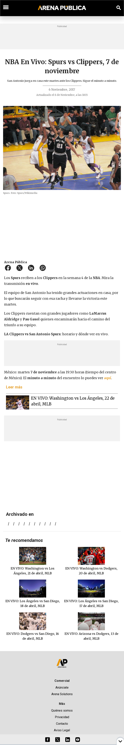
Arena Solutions (62, 694)
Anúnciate (62, 687)
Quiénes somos (62, 710)
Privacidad (62, 717)
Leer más (14, 387)
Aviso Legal (62, 730)
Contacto (62, 723)
